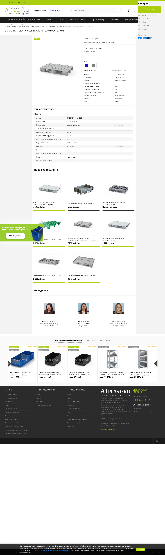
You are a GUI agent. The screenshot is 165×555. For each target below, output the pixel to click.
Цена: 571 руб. (75, 377)
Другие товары (118, 125)
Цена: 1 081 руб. (16, 377)
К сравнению (143, 26)
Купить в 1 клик (144, 18)
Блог (68, 416)
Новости (69, 412)
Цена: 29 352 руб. (136, 377)
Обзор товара (17, 8)
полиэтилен (118, 98)
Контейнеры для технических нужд (16, 430)
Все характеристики (119, 70)
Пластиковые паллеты (77, 20)
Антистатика (114, 20)
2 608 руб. (39, 279)
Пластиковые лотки (33, 20)
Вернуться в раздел (17, 3)
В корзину (150, 9)
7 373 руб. (74, 243)
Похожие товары (17, 19)
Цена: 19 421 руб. (106, 377)
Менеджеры (17, 25)
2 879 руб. (39, 243)
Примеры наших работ (74, 423)
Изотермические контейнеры (14, 426)
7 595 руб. (39, 207)
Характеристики (17, 14)
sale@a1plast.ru (55, 10)
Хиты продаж (40, 401)
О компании (70, 405)
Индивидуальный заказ (15, 236)
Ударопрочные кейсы (131, 20)
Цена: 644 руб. (45, 377)
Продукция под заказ (73, 401)
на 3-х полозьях (90, 56)
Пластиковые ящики (11, 394)
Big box (61, 20)
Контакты (70, 394)
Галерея (69, 398)
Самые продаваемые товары (97, 340)
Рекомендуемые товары (43, 405)
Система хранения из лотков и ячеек (16, 433)
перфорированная (120, 80)
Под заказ (142, 29)
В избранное (143, 22)
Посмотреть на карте (108, 429)
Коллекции (70, 426)
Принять (141, 549)
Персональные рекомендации (68, 340)
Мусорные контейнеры (97, 20)
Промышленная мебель (12, 423)
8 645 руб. (74, 279)
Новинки (38, 398)
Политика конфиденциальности (77, 419)
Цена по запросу (75, 207)
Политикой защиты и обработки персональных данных (51, 550)
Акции (38, 394)
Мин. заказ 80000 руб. (74, 409)
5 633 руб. (108, 243)
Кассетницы (50, 20)
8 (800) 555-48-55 (141, 400)
